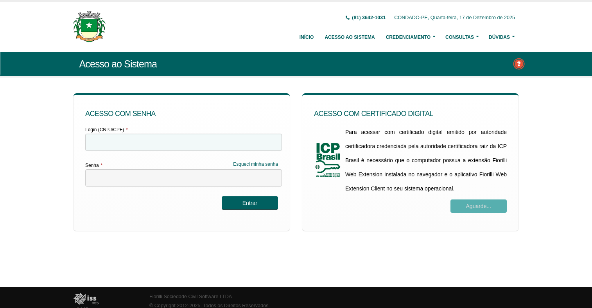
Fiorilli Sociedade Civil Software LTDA (190, 296)
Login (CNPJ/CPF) (106, 129)
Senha (93, 165)
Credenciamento (408, 37)
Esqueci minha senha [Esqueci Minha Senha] (255, 164)
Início (307, 37)
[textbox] (183, 142)
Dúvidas (499, 37)
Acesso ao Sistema (350, 37)
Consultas (459, 37)
